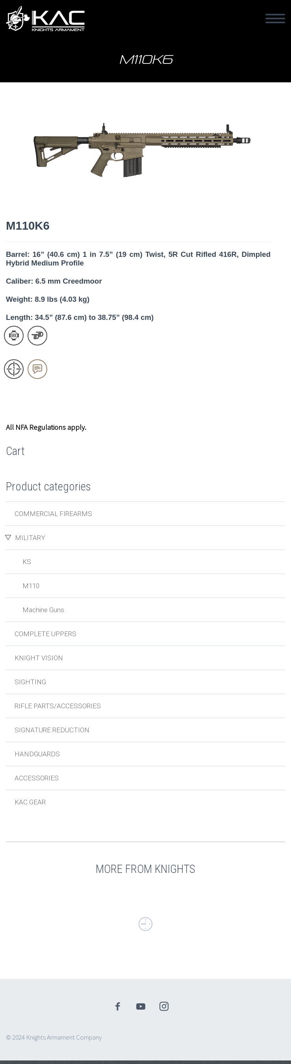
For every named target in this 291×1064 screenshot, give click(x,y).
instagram (164, 1006)
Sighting (30, 682)
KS (26, 562)
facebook (117, 1006)
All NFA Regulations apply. (46, 427)
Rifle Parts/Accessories (58, 706)
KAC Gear (30, 802)
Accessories (37, 778)
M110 (30, 586)
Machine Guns (43, 610)
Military (30, 538)
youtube (140, 1006)
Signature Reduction (52, 730)
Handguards (37, 754)
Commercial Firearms (53, 514)
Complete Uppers (45, 634)
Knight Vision (39, 658)
